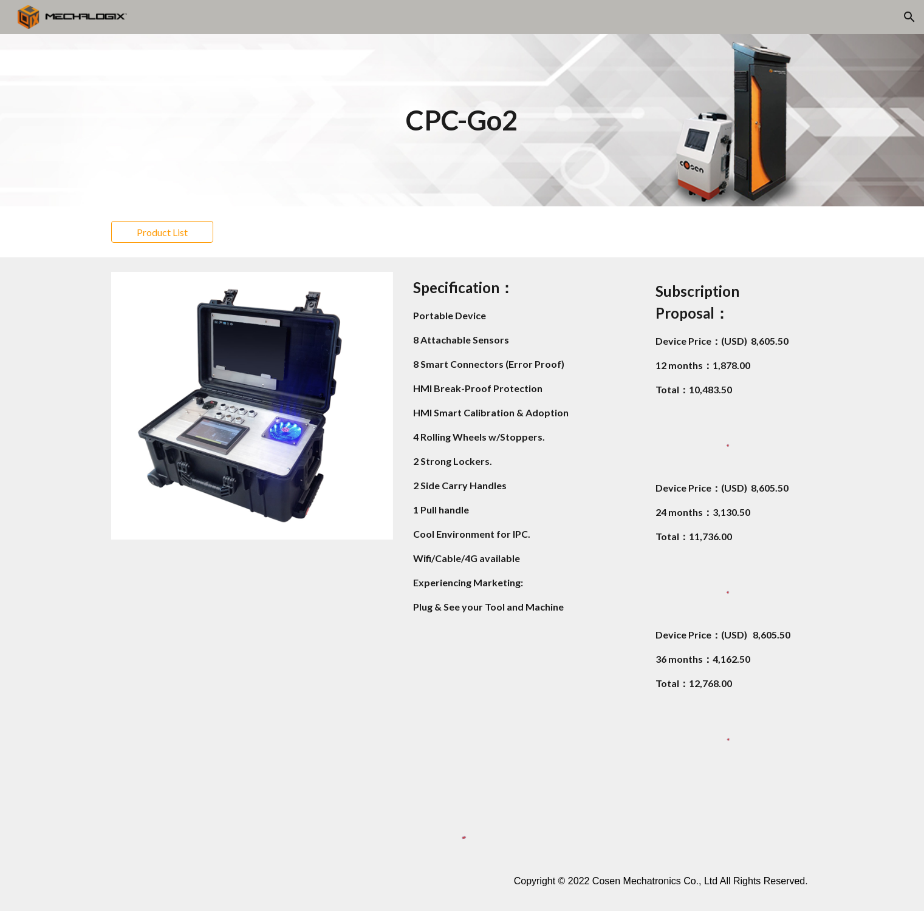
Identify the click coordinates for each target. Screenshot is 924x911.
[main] (462, 120)
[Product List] (162, 232)
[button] (909, 17)
